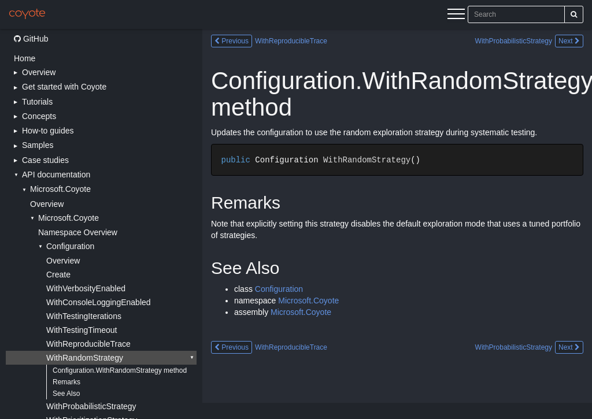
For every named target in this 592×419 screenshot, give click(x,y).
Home (24, 58)
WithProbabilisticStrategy (91, 406)
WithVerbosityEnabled (85, 288)
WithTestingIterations (83, 316)
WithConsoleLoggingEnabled (98, 302)
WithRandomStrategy (84, 357)
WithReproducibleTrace (88, 343)
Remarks (66, 382)
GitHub (31, 38)
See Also (66, 394)
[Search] (573, 14)
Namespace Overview (77, 232)
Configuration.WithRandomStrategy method (120, 370)
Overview (47, 204)
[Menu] (456, 16)
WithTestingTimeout (81, 330)
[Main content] (397, 224)
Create (58, 274)
